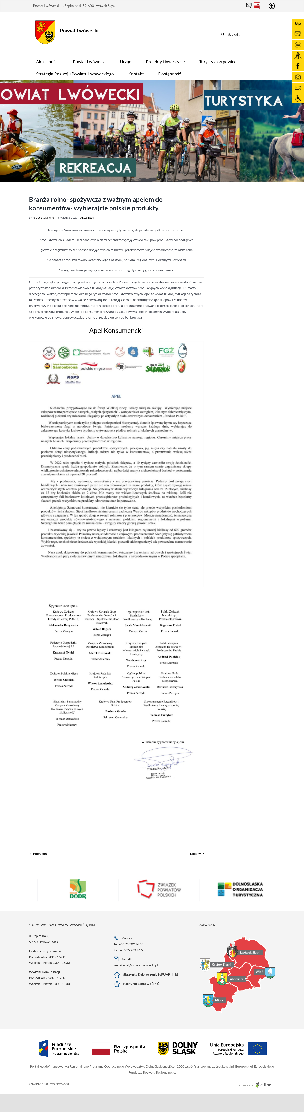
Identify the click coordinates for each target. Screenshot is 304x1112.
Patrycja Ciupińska (44, 217)
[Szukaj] (223, 34)
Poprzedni (40, 853)
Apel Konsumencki (116, 330)
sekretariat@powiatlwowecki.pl (136, 965)
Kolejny (195, 853)
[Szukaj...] (246, 34)
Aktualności (87, 217)
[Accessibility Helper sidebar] (272, 6)
